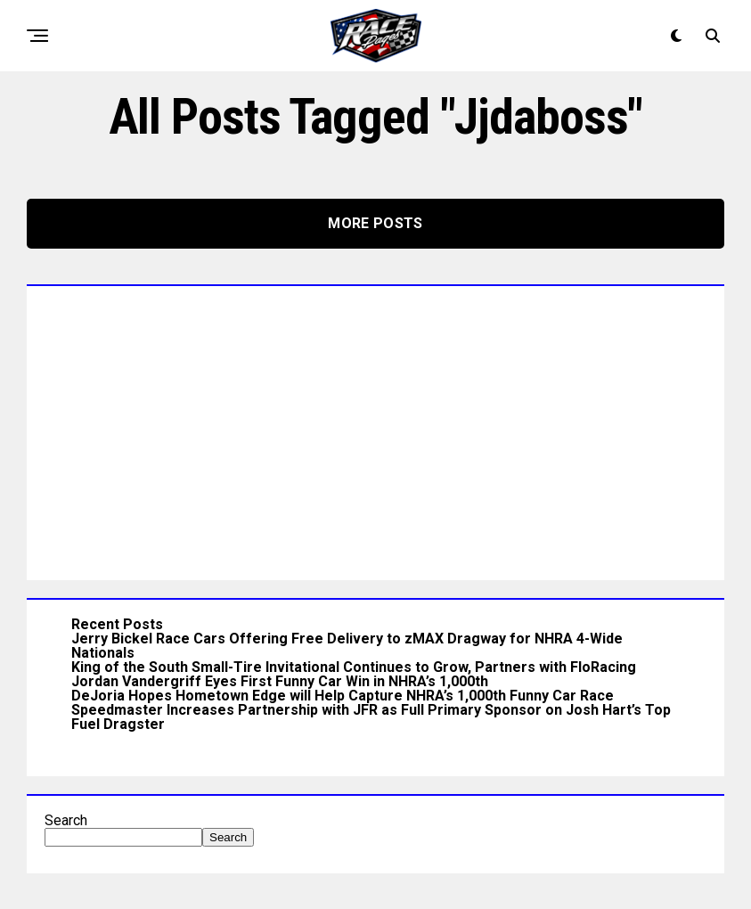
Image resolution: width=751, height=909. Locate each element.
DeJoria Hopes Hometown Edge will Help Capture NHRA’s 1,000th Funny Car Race (342, 695)
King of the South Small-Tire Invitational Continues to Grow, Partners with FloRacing (353, 667)
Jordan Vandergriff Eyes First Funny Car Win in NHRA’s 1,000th (279, 681)
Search (66, 820)
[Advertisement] (375, 428)
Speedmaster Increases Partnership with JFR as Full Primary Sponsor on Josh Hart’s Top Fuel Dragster (371, 717)
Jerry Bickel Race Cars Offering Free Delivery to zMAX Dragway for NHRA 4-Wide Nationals (347, 645)
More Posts (375, 223)
